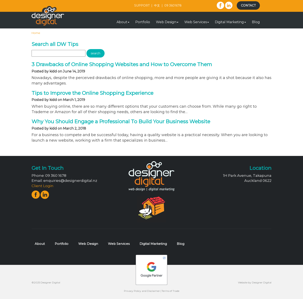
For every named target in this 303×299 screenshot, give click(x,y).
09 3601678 (173, 5)
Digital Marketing (230, 22)
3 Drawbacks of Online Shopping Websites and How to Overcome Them (122, 64)
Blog (256, 22)
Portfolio (142, 22)
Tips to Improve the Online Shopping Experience (92, 93)
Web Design (167, 22)
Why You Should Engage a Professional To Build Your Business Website (121, 121)
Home (36, 33)
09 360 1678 (55, 175)
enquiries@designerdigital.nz (70, 180)
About (123, 22)
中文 (157, 5)
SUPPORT (142, 5)
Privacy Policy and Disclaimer (142, 290)
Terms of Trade (170, 290)
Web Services (196, 22)
